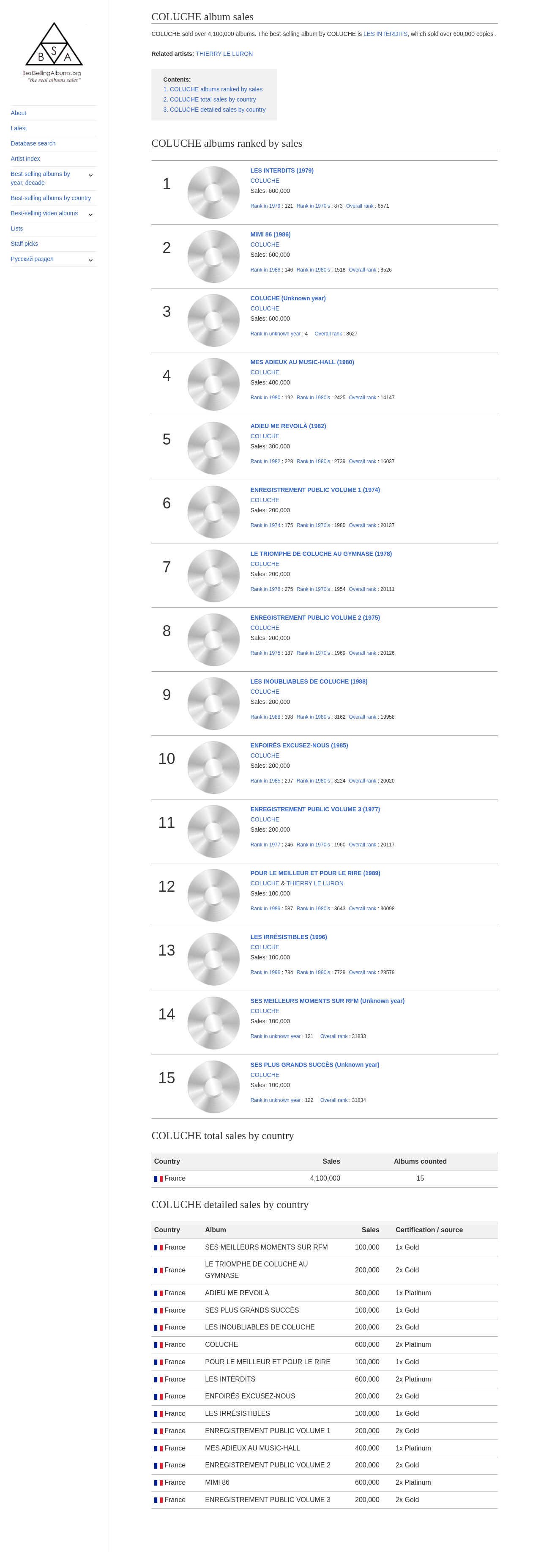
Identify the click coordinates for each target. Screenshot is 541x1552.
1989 (266, 909)
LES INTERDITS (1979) (282, 170)
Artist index (25, 158)
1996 (266, 972)
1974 (266, 525)
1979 (266, 206)
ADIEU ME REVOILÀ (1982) (288, 426)
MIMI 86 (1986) (271, 234)
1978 (266, 589)
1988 (266, 717)
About (19, 113)
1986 (266, 270)
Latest (19, 128)
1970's (314, 206)
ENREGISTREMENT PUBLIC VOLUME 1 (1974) (315, 489)
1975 (266, 653)
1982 (266, 461)
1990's (314, 972)
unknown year (276, 334)
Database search (33, 143)
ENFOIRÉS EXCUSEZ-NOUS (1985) (299, 745)
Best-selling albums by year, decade (40, 178)
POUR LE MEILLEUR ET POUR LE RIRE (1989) (315, 873)
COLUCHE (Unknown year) (288, 298)
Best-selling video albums (44, 213)
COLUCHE (265, 180)
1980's (314, 270)
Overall (360, 206)
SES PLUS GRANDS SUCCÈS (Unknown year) (315, 1064)
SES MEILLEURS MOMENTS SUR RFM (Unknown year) (328, 1000)
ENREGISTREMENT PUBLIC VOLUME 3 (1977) (315, 809)
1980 (266, 398)
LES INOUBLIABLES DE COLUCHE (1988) (309, 681)
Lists (17, 228)
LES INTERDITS (385, 33)
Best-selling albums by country (51, 198)
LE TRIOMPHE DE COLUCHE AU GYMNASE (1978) (321, 553)
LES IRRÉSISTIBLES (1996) (289, 937)
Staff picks (24, 243)
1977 (266, 845)
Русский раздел (32, 258)
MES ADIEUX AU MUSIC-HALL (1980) (302, 362)
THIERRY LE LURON (224, 53)
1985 (266, 781)
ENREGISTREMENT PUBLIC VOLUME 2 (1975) (315, 617)
